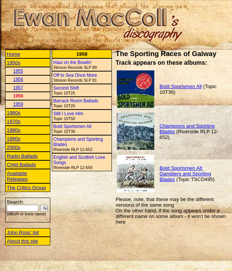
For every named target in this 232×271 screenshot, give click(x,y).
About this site (22, 241)
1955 (18, 71)
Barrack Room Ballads (75, 101)
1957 (18, 87)
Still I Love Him (68, 113)
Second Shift (66, 88)
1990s (13, 139)
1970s (13, 121)
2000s (13, 147)
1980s (13, 130)
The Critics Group (26, 187)
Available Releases (17, 176)
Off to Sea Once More (75, 75)
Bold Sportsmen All (72, 126)
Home (13, 54)
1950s (13, 62)
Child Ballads (21, 164)
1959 (18, 104)
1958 (18, 96)
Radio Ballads (22, 156)
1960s (13, 113)
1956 (18, 79)
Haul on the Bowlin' (72, 62)
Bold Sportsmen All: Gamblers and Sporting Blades (185, 173)
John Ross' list (23, 232)
